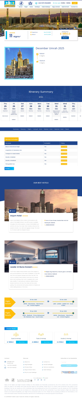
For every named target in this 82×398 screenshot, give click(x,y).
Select (65, 38)
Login (74, 3)
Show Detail (64, 146)
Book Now (21, 342)
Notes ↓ (8, 168)
